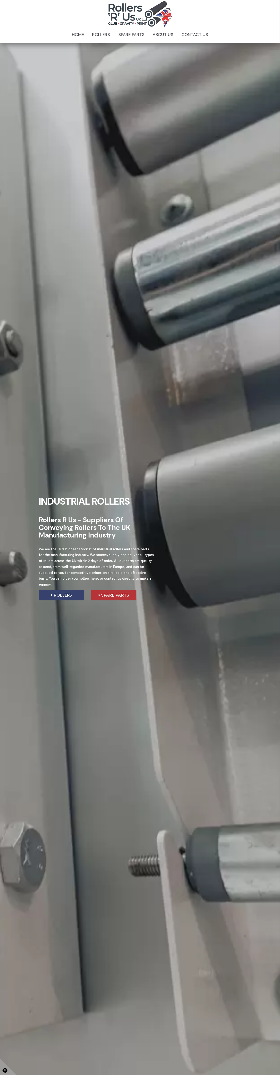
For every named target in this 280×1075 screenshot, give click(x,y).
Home (78, 34)
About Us (163, 34)
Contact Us (194, 34)
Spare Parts (131, 34)
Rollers (101, 34)
